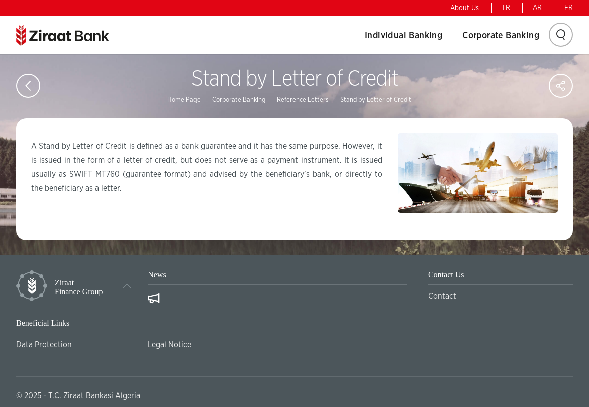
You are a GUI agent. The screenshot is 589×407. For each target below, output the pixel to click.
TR (506, 7)
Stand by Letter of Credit (375, 100)
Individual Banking (403, 35)
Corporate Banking (500, 35)
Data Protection (44, 345)
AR (537, 7)
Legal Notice (169, 345)
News (157, 274)
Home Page (184, 100)
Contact (442, 296)
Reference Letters (303, 100)
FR (568, 7)
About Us (464, 8)
